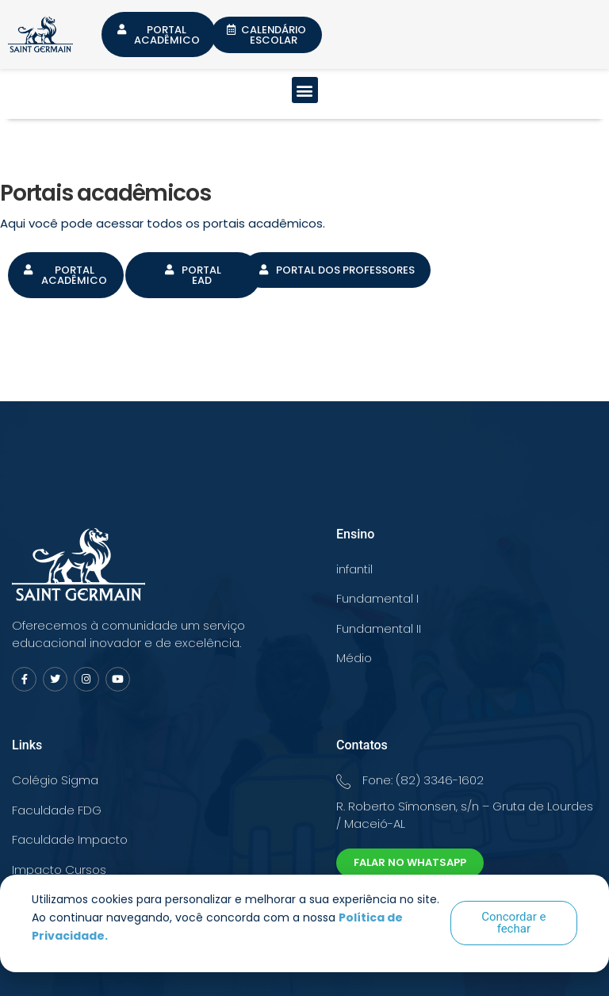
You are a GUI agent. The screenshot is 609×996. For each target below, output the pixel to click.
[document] (304, 498)
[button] (513, 923)
